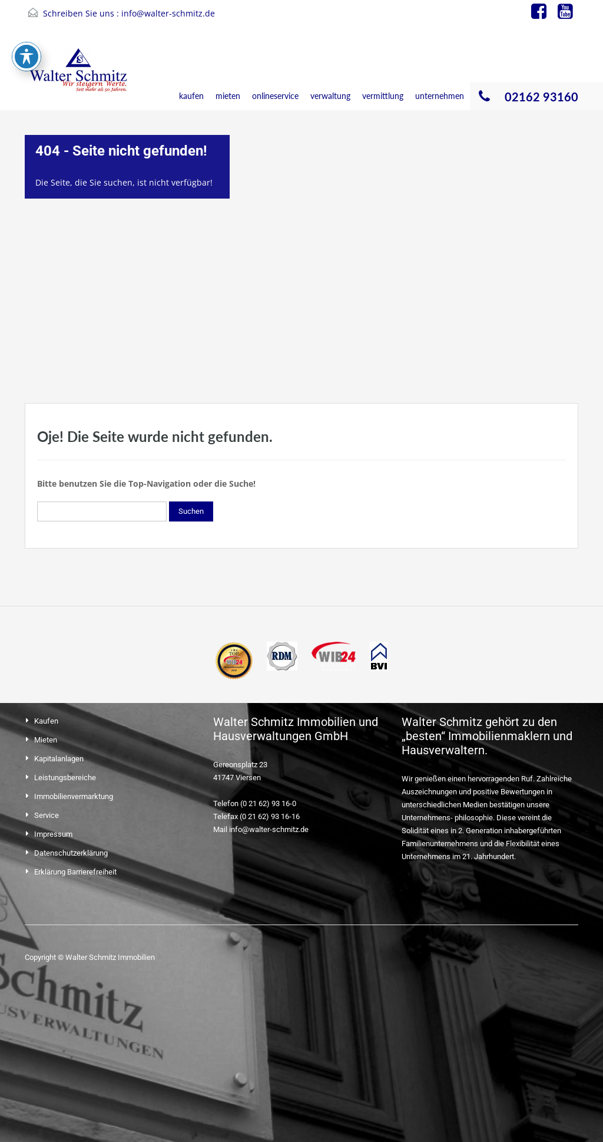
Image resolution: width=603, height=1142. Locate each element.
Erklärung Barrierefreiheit (75, 871)
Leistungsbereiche (65, 777)
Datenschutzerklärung (71, 853)
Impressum (53, 834)
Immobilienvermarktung (73, 796)
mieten (228, 96)
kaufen (191, 96)
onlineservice (275, 96)
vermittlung (382, 96)
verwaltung (330, 96)
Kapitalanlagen (59, 758)
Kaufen (46, 721)
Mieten (45, 739)
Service (46, 815)
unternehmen (439, 96)
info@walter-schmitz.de (168, 13)
